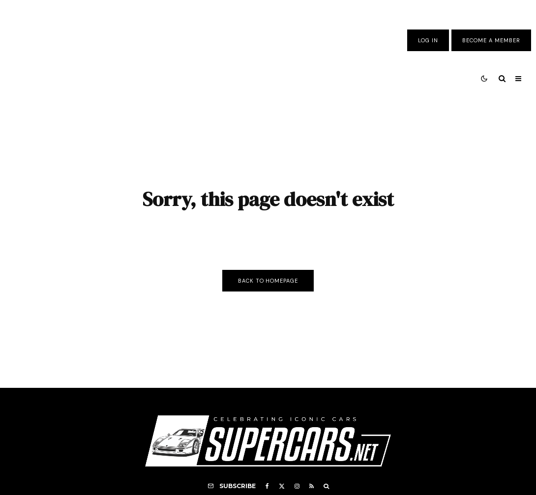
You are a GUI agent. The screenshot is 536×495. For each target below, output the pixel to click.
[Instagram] (297, 486)
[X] (282, 486)
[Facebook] (267, 486)
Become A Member (491, 40)
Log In (428, 40)
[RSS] (311, 486)
